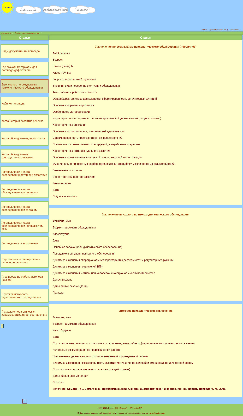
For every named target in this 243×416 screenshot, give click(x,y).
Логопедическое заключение (20, 242)
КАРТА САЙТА (136, 408)
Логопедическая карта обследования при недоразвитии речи (23, 225)
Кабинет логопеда (13, 103)
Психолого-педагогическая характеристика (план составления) (24, 313)
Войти (204, 29)
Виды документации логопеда (21, 50)
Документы (6, 33)
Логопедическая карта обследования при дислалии (20, 191)
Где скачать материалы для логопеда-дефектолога (19, 68)
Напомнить (234, 29)
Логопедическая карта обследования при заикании (20, 208)
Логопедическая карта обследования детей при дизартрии (24, 173)
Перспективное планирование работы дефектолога (21, 260)
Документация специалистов (27, 33)
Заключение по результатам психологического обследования (22, 86)
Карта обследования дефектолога (23, 138)
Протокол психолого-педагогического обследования (21, 295)
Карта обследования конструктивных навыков (17, 156)
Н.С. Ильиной (121, 408)
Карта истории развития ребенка (23, 120)
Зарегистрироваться (217, 29)
